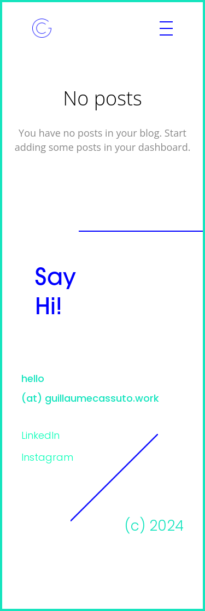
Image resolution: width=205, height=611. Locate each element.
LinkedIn (40, 436)
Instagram (47, 458)
